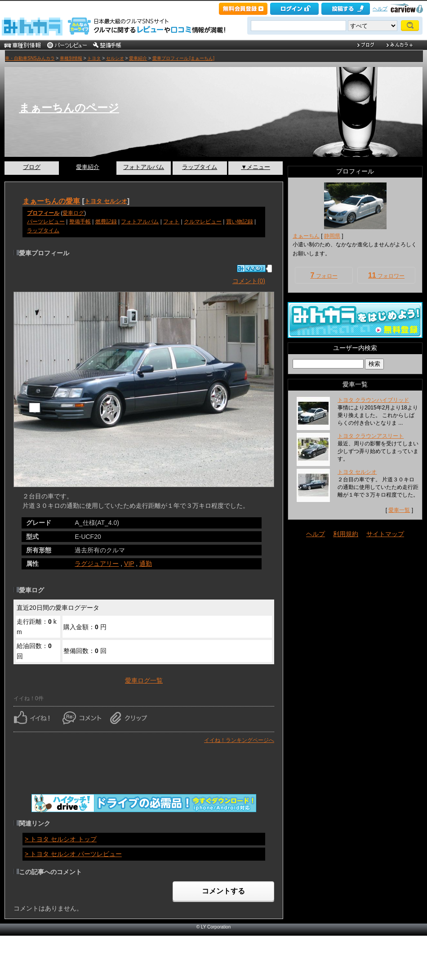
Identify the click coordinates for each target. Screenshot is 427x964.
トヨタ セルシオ (106, 201)
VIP (129, 563)
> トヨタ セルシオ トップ (61, 839)
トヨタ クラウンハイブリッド (373, 400)
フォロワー (386, 275)
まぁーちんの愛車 (51, 201)
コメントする (223, 891)
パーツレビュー (46, 221)
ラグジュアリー (97, 563)
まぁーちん (306, 236)
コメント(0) (248, 280)
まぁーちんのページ (69, 108)
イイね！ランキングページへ (239, 740)
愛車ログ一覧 (144, 680)
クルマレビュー (203, 221)
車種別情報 (71, 58)
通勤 (145, 563)
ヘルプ (380, 8)
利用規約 (345, 534)
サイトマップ (385, 534)
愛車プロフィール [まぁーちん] (183, 58)
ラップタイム (199, 167)
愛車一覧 (399, 510)
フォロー (323, 275)
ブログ (31, 167)
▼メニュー (255, 167)
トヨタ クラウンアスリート (371, 436)
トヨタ (94, 58)
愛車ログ (73, 213)
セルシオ (115, 58)
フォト (171, 221)
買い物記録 (239, 221)
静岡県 (332, 236)
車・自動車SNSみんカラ (30, 58)
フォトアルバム (143, 167)
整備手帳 (80, 221)
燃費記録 (106, 221)
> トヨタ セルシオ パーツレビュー (73, 853)
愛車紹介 (138, 58)
